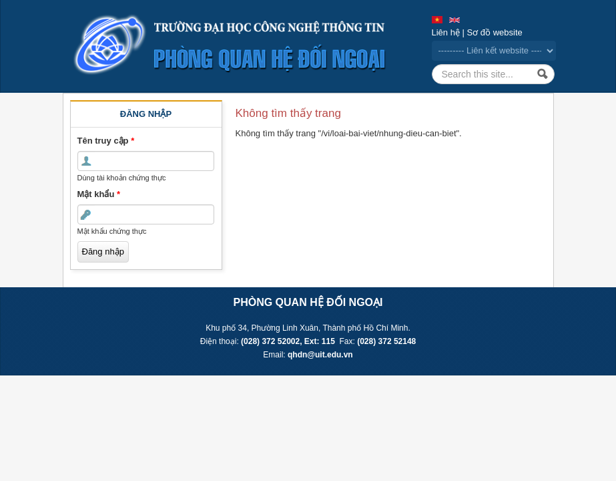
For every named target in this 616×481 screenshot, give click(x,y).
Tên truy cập (106, 141)
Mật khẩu (99, 194)
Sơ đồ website (495, 32)
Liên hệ (446, 32)
